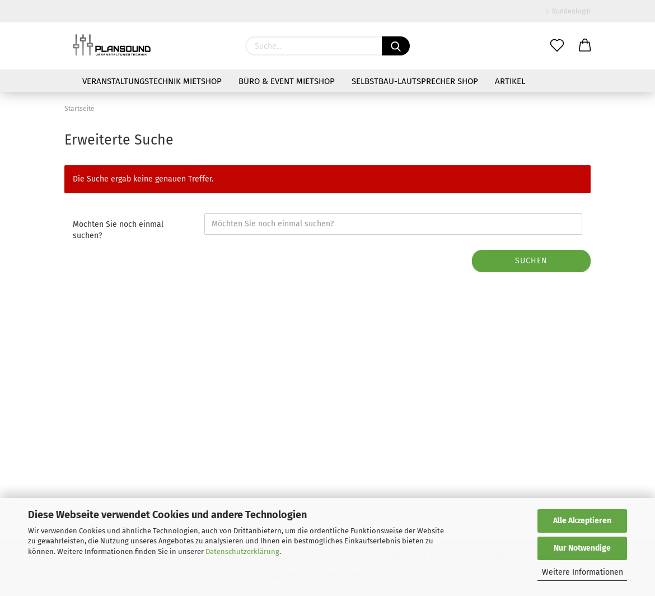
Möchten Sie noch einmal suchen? (118, 230)
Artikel (510, 81)
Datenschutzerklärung (242, 551)
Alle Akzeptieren (582, 520)
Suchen (531, 261)
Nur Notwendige (582, 548)
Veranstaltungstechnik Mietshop (152, 81)
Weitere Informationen (582, 572)
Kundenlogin (568, 11)
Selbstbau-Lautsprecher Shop (415, 81)
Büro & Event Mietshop (286, 81)
